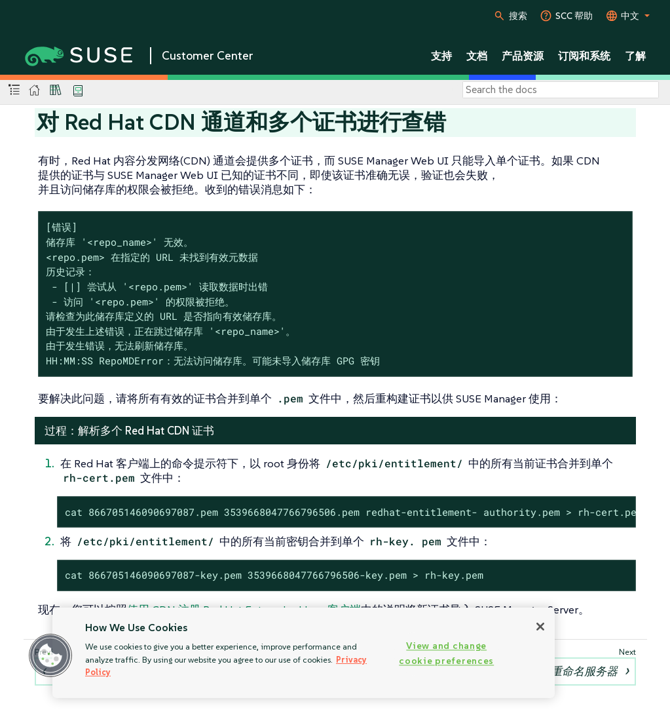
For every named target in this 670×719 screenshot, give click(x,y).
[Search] (560, 89)
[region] (303, 653)
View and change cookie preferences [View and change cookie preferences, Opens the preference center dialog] (446, 653)
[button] (50, 655)
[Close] (540, 626)
